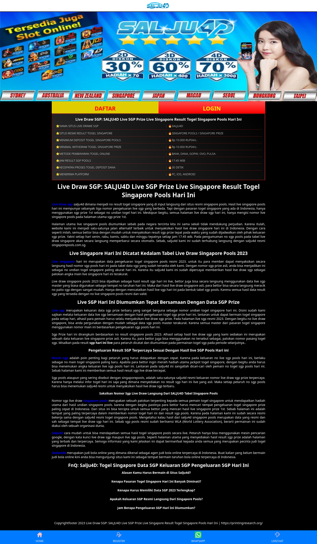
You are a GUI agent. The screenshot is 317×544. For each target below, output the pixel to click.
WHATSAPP (198, 537)
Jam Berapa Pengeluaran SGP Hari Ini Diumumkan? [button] (156, 508)
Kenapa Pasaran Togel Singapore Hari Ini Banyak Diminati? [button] (156, 481)
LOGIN (212, 108)
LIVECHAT (277, 537)
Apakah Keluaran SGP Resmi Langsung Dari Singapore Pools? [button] (156, 499)
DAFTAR (105, 108)
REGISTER (119, 537)
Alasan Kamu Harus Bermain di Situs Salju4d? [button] (156, 472)
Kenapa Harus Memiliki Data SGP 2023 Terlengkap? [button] (156, 490)
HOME (40, 537)
